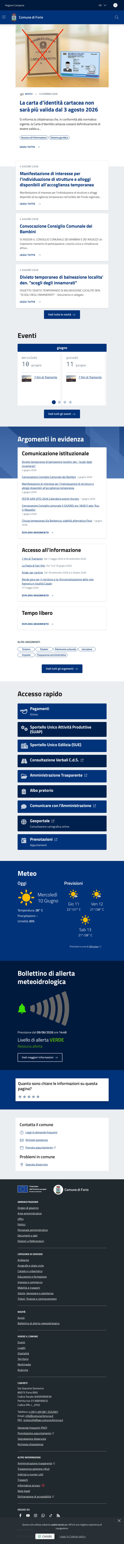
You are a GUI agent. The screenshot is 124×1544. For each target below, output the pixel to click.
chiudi (45, 1536)
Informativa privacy (29, 1485)
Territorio (23, 1359)
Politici (22, 1224)
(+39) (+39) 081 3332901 (43, 1412)
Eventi (21, 1342)
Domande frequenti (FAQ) (32, 1428)
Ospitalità (23, 1353)
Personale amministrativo (33, 1230)
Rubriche (23, 1370)
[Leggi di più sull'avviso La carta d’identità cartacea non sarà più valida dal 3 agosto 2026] (30, 147)
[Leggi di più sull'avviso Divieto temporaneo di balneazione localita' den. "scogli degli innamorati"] (31, 300)
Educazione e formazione (32, 1277)
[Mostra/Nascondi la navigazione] (4, 17)
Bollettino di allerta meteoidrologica (38, 1323)
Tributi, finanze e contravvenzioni (37, 1299)
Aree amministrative (30, 1213)
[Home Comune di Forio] (27, 17)
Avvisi (29, 94)
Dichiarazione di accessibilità (36, 1496)
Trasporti (23, 1480)
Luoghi (22, 1348)
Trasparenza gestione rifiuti (34, 1469)
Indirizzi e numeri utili (30, 1474)
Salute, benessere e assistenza (35, 1293)
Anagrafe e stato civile (31, 1265)
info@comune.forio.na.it (39, 1416)
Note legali (24, 1491)
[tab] (54, 402)
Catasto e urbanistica (30, 1271)
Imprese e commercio (30, 1282)
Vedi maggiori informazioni (40, 1057)
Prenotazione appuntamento (36, 1432)
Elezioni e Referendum (31, 1241)
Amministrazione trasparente (36, 1463)
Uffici (21, 1219)
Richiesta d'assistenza (30, 1444)
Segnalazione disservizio (32, 1439)
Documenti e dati (28, 1235)
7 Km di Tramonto (45, 377)
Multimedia (24, 1364)
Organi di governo (28, 1208)
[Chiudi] (119, 1521)
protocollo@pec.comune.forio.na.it (43, 1420)
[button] (117, 17)
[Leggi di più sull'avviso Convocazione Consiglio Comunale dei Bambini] (31, 253)
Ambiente (23, 1260)
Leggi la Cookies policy (73, 1536)
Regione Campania (14, 5)
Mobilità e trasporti (29, 1288)
